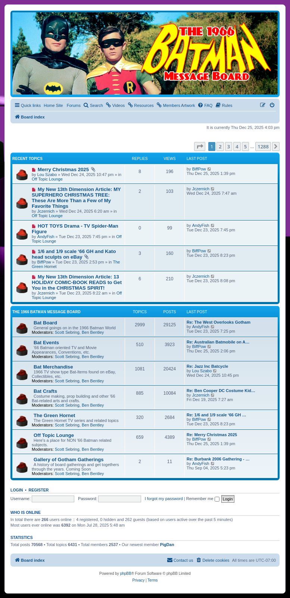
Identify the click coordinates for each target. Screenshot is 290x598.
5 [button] (245, 146)
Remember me (202, 498)
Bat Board (45, 323)
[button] (199, 146)
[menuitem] (93, 105)
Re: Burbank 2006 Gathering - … (218, 459)
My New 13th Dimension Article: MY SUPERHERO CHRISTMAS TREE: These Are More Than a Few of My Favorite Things (76, 198)
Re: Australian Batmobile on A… (218, 342)
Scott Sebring (67, 332)
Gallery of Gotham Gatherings (69, 459)
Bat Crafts (45, 391)
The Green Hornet (54, 415)
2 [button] (220, 146)
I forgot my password (164, 498)
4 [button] (237, 146)
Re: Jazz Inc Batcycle (207, 366)
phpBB (125, 573)
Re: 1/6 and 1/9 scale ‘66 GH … (216, 415)
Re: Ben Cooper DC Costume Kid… (221, 390)
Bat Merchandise (53, 367)
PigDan (167, 544)
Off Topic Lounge (47, 179)
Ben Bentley (93, 332)
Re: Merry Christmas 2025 (212, 434)
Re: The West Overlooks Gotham (218, 322)
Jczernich (45, 211)
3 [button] (228, 146)
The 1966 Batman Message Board (46, 312)
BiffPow (199, 169)
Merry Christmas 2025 (63, 169)
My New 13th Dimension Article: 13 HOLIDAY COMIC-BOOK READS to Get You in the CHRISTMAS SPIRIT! (77, 282)
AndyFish (45, 236)
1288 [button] (263, 146)
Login (16, 490)
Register (39, 490)
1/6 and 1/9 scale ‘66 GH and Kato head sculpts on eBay (74, 254)
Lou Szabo (47, 174)
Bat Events (46, 342)
